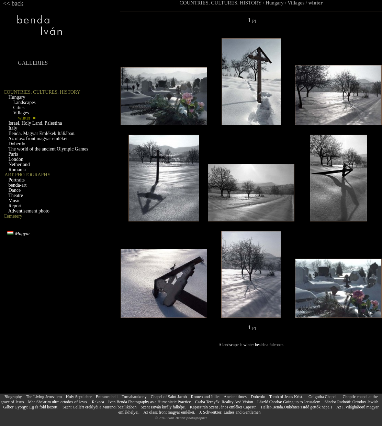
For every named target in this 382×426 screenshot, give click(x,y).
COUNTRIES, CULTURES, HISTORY (221, 3)
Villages (296, 3)
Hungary (275, 3)
